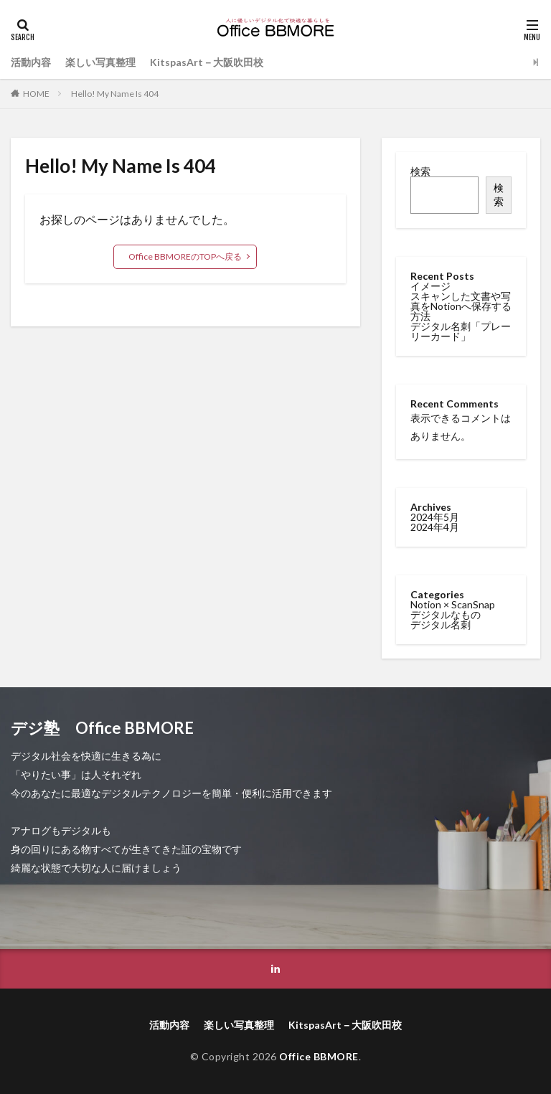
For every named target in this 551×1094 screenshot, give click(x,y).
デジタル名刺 (440, 623)
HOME (36, 93)
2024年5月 (434, 515)
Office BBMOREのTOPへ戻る (185, 256)
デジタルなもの (445, 613)
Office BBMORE (319, 1056)
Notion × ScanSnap (452, 603)
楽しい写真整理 (100, 62)
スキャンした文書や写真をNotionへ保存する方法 (461, 306)
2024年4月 (434, 525)
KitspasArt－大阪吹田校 (206, 62)
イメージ (430, 286)
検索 (420, 171)
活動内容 (31, 62)
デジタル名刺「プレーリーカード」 (460, 331)
